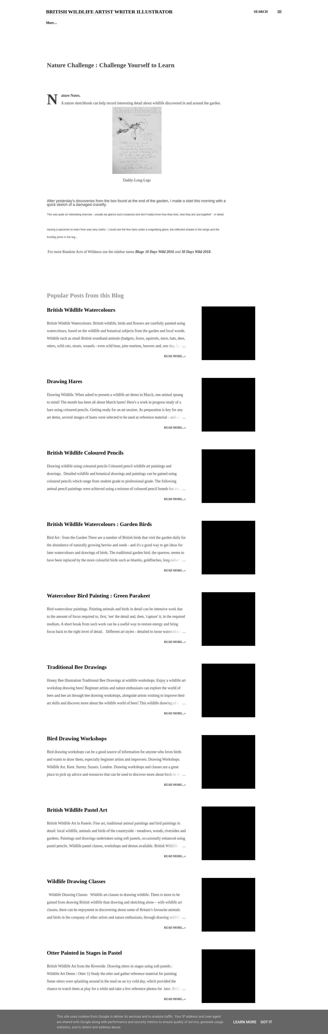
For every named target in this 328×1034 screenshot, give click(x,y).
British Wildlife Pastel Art (77, 810)
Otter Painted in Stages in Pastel (84, 953)
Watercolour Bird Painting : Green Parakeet (98, 596)
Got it (266, 1022)
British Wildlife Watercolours (81, 310)
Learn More (244, 1022)
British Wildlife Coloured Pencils (85, 453)
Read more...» (175, 356)
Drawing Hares (64, 381)
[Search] (261, 11)
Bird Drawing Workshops (77, 738)
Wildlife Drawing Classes (76, 881)
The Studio (74, 23)
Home (50, 23)
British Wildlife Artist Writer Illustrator (109, 11)
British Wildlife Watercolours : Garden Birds (99, 524)
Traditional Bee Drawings (77, 667)
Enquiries (102, 23)
